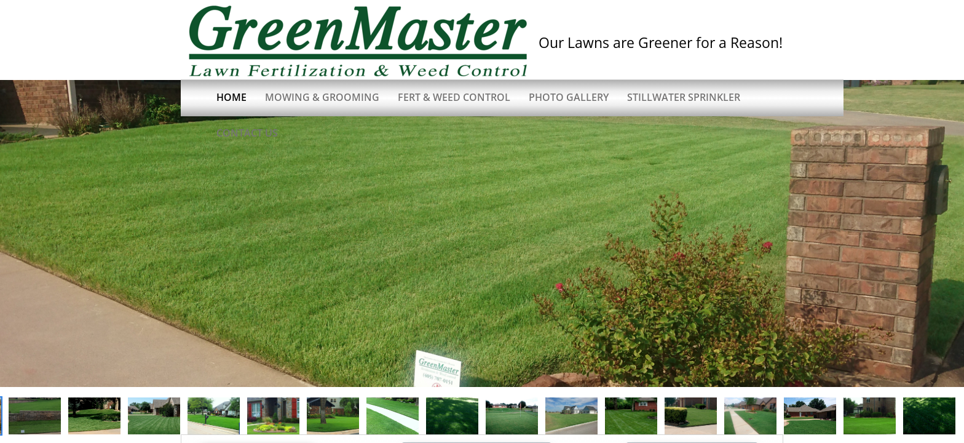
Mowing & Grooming (322, 97)
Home (231, 97)
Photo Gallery (569, 97)
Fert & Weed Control (454, 97)
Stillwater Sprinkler (683, 97)
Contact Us (247, 133)
